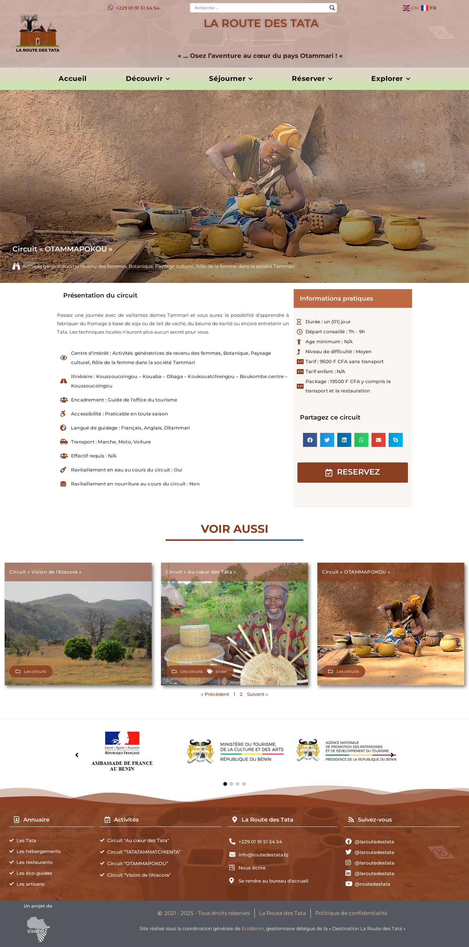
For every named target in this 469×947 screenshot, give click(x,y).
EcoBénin (253, 928)
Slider (221, 671)
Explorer (390, 78)
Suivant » (257, 694)
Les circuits (35, 671)
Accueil (73, 78)
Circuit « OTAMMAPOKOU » (356, 572)
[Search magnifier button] (332, 7)
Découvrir (148, 78)
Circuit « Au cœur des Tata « (202, 572)
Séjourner (231, 78)
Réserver (312, 78)
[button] (310, 440)
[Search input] (260, 7)
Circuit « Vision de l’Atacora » (45, 572)
